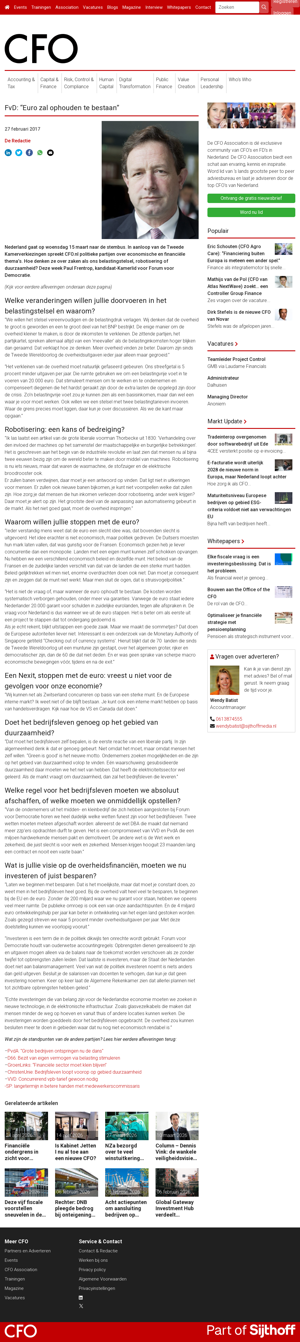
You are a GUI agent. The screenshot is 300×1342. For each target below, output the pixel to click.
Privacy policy (92, 1269)
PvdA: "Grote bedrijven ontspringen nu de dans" (55, 1051)
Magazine (131, 7)
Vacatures (93, 7)
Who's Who (240, 79)
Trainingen (41, 7)
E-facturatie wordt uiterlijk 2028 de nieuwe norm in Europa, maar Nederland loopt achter (247, 470)
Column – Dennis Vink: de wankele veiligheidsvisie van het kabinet (176, 1152)
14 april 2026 (69, 1135)
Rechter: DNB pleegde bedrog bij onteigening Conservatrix (74, 1208)
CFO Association (21, 1269)
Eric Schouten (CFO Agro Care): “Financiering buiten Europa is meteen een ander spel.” (243, 253)
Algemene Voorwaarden (103, 1279)
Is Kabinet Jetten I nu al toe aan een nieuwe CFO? (75, 1152)
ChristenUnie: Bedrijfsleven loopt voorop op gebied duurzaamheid (75, 1072)
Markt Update (224, 421)
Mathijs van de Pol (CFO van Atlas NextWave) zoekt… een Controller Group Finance (237, 286)
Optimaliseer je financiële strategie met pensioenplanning (234, 622)
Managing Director (227, 397)
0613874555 (229, 719)
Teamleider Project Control (236, 359)
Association (67, 7)
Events (20, 7)
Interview (154, 7)
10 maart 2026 (172, 1135)
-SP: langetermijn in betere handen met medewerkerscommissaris (72, 1086)
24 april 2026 (19, 1135)
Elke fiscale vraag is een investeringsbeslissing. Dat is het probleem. (239, 564)
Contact (203, 7)
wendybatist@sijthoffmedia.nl (246, 726)
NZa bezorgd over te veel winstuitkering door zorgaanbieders (124, 1152)
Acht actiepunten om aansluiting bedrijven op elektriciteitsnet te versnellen (126, 1208)
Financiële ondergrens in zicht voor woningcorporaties (25, 1152)
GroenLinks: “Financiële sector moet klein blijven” (57, 1065)
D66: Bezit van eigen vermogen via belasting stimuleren (64, 1058)
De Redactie (17, 141)
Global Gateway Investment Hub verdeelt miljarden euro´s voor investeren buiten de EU (175, 1208)
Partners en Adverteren (28, 1251)
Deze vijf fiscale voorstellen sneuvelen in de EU (24, 1208)
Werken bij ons (93, 1260)
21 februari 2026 (23, 1192)
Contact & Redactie (98, 1251)
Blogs (112, 7)
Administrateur (223, 378)
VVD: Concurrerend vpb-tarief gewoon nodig (53, 1079)
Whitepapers (179, 7)
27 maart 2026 (121, 1135)
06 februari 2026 (73, 1192)
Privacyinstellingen (97, 1288)
